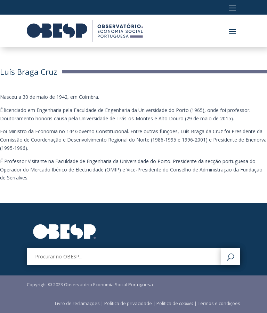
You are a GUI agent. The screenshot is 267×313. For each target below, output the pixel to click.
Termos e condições (219, 303)
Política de (174, 303)
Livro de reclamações (77, 303)
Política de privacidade (128, 303)
